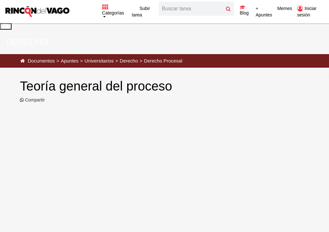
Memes (284, 8)
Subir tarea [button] (141, 11)
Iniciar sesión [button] (306, 11)
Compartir (34, 99)
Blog (244, 10)
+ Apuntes (264, 11)
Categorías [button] (113, 10)
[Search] (191, 9)
